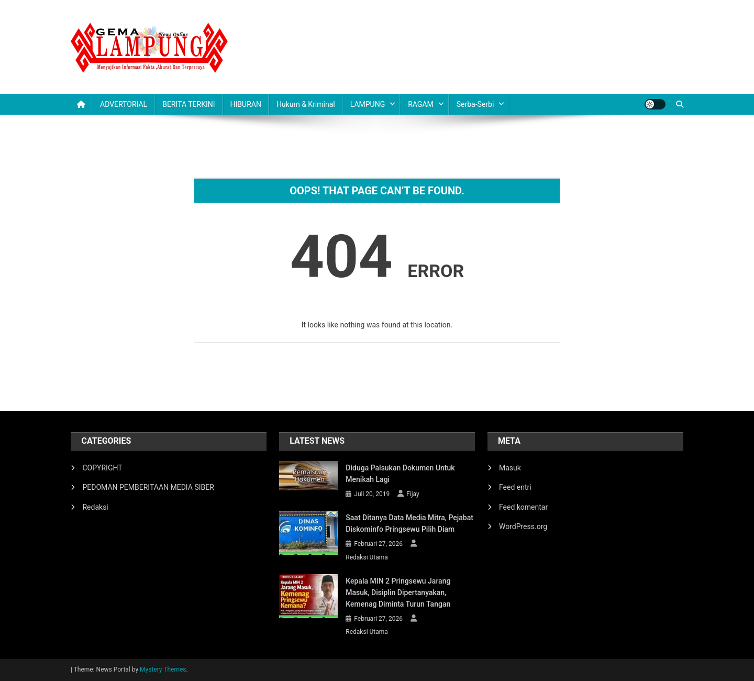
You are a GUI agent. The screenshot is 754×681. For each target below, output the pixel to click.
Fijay (412, 494)
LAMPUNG (367, 104)
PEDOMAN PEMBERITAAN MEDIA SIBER (148, 487)
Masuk (510, 468)
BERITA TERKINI (188, 104)
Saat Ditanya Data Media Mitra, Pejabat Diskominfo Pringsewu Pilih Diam (409, 523)
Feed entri (515, 487)
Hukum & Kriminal (305, 104)
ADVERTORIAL (123, 104)
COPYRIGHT (102, 468)
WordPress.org (523, 526)
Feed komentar (523, 507)
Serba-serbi (475, 104)
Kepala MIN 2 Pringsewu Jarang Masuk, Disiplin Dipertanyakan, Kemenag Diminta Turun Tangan (398, 592)
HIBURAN (245, 104)
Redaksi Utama (367, 557)
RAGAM (421, 104)
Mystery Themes (163, 669)
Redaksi (95, 507)
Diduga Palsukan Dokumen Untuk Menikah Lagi (400, 474)
